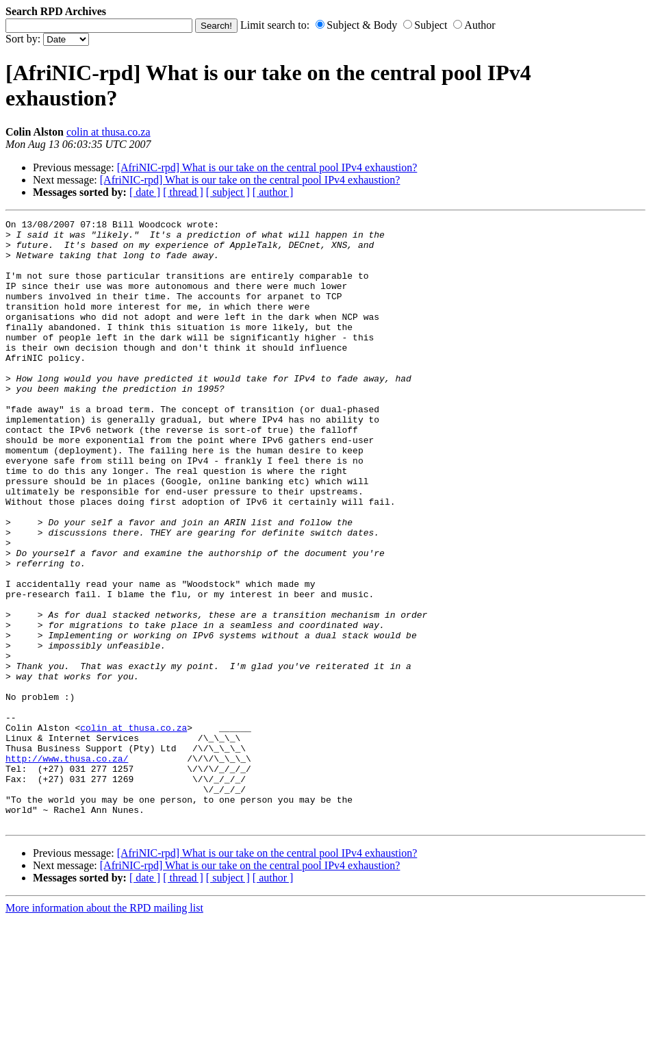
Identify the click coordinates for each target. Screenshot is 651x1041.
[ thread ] (183, 192)
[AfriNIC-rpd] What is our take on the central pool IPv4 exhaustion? (267, 167)
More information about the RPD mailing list (104, 1029)
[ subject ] (228, 192)
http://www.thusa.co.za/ (66, 867)
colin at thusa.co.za (108, 132)
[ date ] (144, 192)
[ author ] (273, 192)
